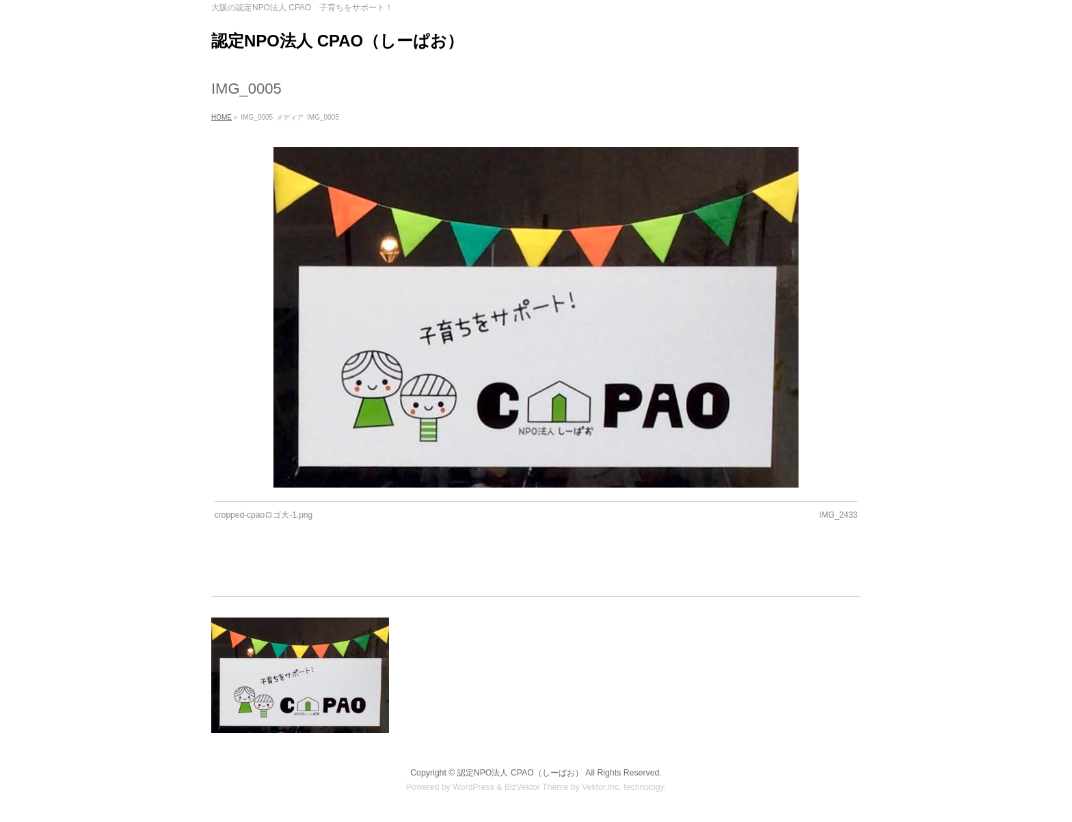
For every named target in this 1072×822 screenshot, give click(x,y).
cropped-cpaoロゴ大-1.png (263, 515)
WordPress (473, 787)
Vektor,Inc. (601, 787)
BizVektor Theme (537, 787)
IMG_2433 (838, 515)
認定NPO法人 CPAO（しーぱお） (337, 40)
